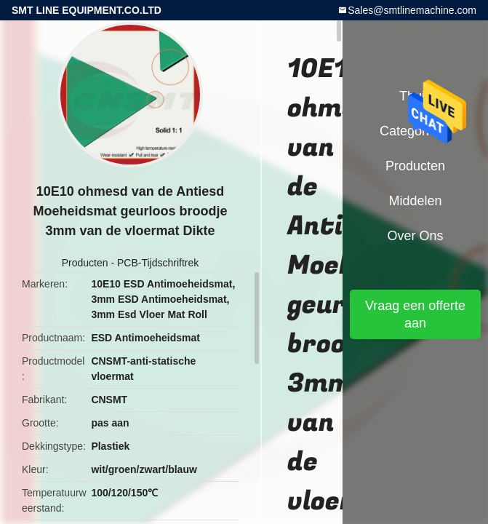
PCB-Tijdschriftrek (158, 263)
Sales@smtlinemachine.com (412, 10)
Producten (85, 263)
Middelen (414, 201)
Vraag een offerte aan (415, 314)
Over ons (415, 236)
